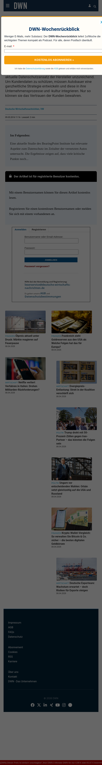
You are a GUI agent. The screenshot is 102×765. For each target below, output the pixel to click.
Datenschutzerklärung (35, 68)
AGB (56, 68)
